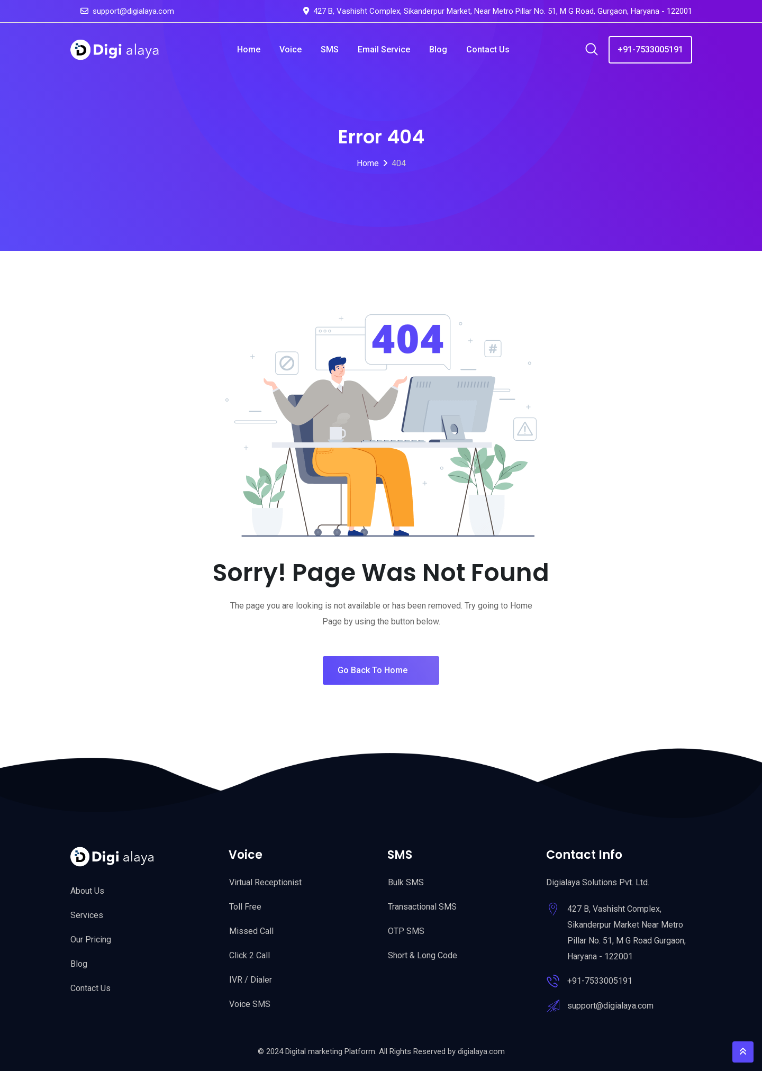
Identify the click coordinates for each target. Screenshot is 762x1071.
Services (86, 915)
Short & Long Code (422, 955)
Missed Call (251, 931)
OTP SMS (406, 931)
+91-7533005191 (650, 49)
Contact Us (488, 49)
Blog (438, 49)
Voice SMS (249, 1004)
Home (248, 49)
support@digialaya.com (133, 11)
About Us (87, 891)
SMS (330, 49)
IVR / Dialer (250, 980)
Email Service (384, 49)
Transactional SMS (422, 907)
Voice (290, 49)
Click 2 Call (249, 955)
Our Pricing (90, 939)
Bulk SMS (406, 882)
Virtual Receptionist (265, 882)
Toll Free (245, 907)
